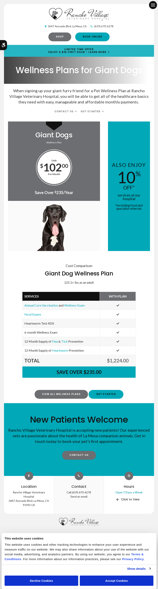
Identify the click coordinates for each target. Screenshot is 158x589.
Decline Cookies (41, 580)
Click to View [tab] (130, 499)
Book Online (92, 36)
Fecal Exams (32, 314)
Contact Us (64, 111)
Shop (60, 36)
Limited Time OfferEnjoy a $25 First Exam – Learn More (77, 51)
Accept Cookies (116, 580)
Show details (136, 568)
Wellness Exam (74, 305)
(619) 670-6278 (103, 26)
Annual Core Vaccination (41, 305)
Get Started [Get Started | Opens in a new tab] (90, 111)
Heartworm (60, 350)
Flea (55, 341)
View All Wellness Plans (61, 394)
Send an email (78, 496)
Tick (64, 341)
